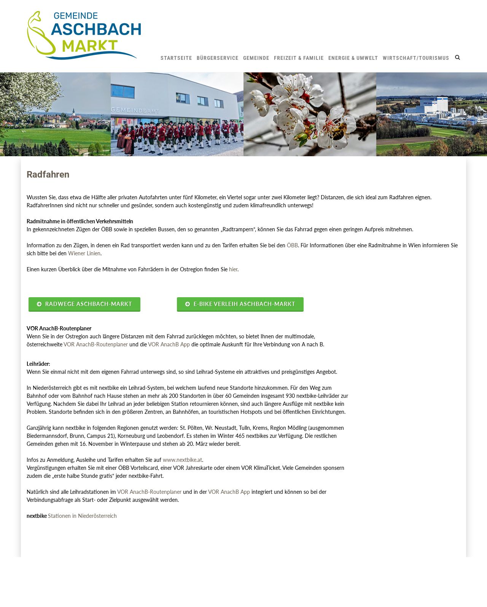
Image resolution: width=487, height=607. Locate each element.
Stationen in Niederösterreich (82, 516)
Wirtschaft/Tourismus (416, 58)
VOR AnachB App (169, 344)
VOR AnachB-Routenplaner (96, 344)
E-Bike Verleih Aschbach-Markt (240, 304)
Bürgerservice (218, 58)
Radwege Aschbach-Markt (84, 304)
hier (233, 269)
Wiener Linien (84, 253)
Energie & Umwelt (353, 58)
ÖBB (292, 245)
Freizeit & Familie (299, 58)
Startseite (176, 58)
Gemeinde (256, 58)
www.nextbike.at (182, 459)
